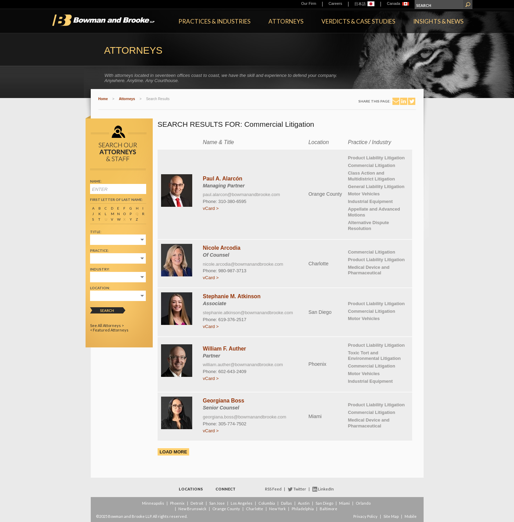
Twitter (299, 489)
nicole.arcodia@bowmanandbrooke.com (243, 264)
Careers (335, 3)
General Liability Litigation (376, 186)
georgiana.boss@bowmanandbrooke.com (244, 416)
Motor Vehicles (364, 193)
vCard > (211, 208)
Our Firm (308, 3)
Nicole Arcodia (222, 248)
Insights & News (438, 21)
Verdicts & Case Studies (358, 21)
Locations (191, 489)
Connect (225, 489)
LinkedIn (326, 489)
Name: (96, 181)
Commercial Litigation (371, 165)
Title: (95, 232)
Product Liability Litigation (376, 157)
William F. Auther (224, 349)
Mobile (411, 516)
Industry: (100, 269)
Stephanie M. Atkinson (232, 296)
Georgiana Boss (224, 401)
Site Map (391, 516)
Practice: (99, 250)
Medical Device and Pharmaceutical (368, 270)
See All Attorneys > (107, 325)
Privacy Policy (365, 516)
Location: (100, 288)
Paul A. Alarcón (222, 179)
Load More (173, 451)
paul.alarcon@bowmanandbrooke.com (241, 194)
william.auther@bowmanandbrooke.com (243, 364)
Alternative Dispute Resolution (368, 225)
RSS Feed (273, 489)
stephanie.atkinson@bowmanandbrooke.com (248, 312)
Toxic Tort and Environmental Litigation (374, 355)
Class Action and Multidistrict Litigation (371, 176)
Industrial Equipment (370, 201)
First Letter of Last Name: (116, 199)
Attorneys (285, 21)
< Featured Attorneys (109, 330)
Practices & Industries (214, 21)
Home (103, 99)
